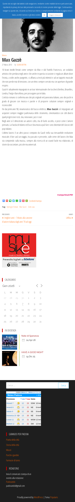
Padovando (10, 481)
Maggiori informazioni (55, 15)
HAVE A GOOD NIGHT (32, 352)
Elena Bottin (21, 64)
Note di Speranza (30, 336)
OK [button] (44, 15)
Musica (4, 55)
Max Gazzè (23, 207)
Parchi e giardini (12, 455)
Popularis (54, 497)
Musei (8, 450)
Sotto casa (31, 207)
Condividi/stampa (35, 201)
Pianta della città (12, 439)
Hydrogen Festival (12, 207)
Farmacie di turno (13, 460)
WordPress (38, 497)
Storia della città (12, 445)
